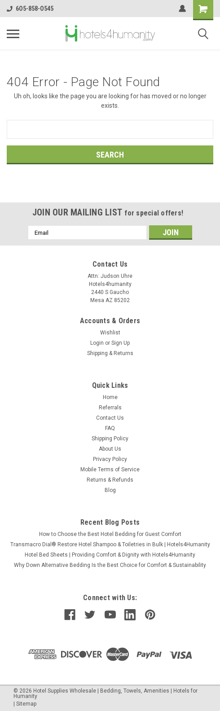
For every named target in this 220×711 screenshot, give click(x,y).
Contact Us (110, 418)
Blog (110, 490)
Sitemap (26, 704)
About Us (110, 449)
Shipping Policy (110, 438)
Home (110, 397)
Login (97, 343)
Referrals (110, 407)
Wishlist (110, 332)
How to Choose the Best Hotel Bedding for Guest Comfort (110, 534)
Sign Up (120, 343)
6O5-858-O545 (30, 8)
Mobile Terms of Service (110, 469)
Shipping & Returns (110, 353)
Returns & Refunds (110, 480)
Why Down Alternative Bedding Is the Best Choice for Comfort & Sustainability (110, 565)
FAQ (110, 428)
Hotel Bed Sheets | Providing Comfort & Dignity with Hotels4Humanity (110, 555)
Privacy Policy (110, 459)
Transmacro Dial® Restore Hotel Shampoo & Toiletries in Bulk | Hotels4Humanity (110, 544)
